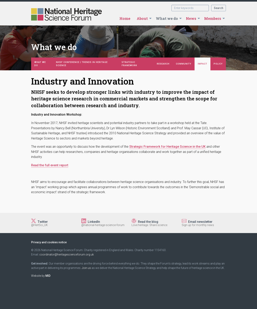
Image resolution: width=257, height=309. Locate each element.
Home (124, 18)
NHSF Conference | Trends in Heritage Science (82, 64)
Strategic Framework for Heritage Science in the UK (167, 146)
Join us (86, 268)
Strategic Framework (129, 64)
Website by (40, 275)
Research (163, 64)
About (142, 18)
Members (212, 18)
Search (218, 8)
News (191, 18)
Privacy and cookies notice (49, 242)
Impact (202, 64)
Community (183, 64)
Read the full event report (49, 165)
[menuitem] (125, 18)
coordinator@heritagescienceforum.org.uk (66, 254)
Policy (218, 64)
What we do (167, 18)
